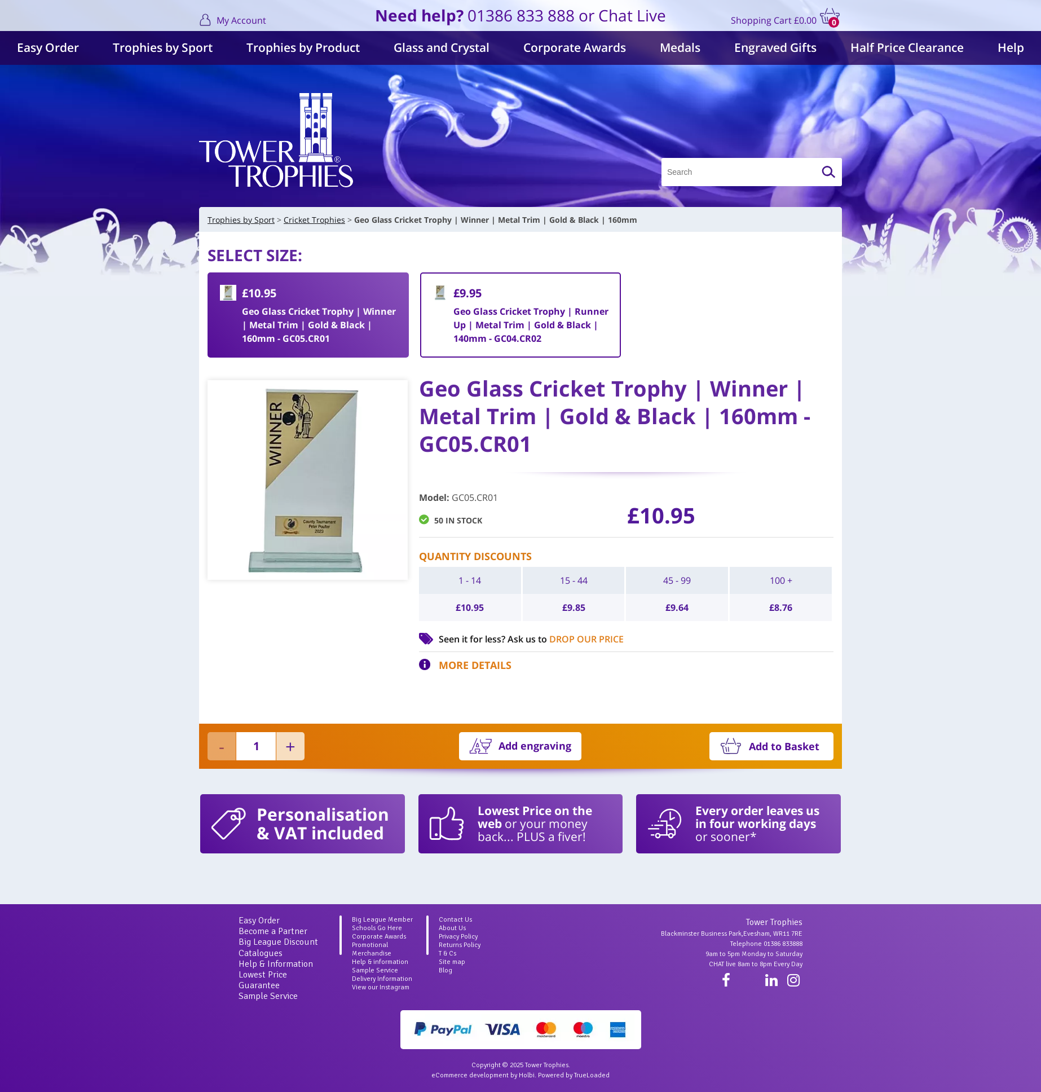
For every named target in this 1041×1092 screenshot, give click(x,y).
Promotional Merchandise (371, 949)
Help (1011, 47)
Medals (680, 47)
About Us (452, 928)
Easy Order (48, 47)
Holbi (527, 1075)
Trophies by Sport (163, 47)
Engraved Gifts (775, 47)
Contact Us (455, 919)
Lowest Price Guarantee (263, 980)
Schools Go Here (377, 928)
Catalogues (261, 953)
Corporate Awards (574, 47)
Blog (445, 970)
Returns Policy (459, 945)
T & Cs (447, 953)
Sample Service (268, 996)
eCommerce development (470, 1075)
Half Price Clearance (907, 47)
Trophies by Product (303, 47)
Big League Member (382, 919)
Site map (452, 962)
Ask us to (566, 639)
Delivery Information (382, 979)
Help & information (380, 962)
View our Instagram (380, 987)
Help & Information (276, 964)
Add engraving (535, 745)
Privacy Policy (458, 936)
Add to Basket (784, 746)
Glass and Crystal (441, 47)
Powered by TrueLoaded (574, 1075)
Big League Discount (278, 942)
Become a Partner (273, 931)
